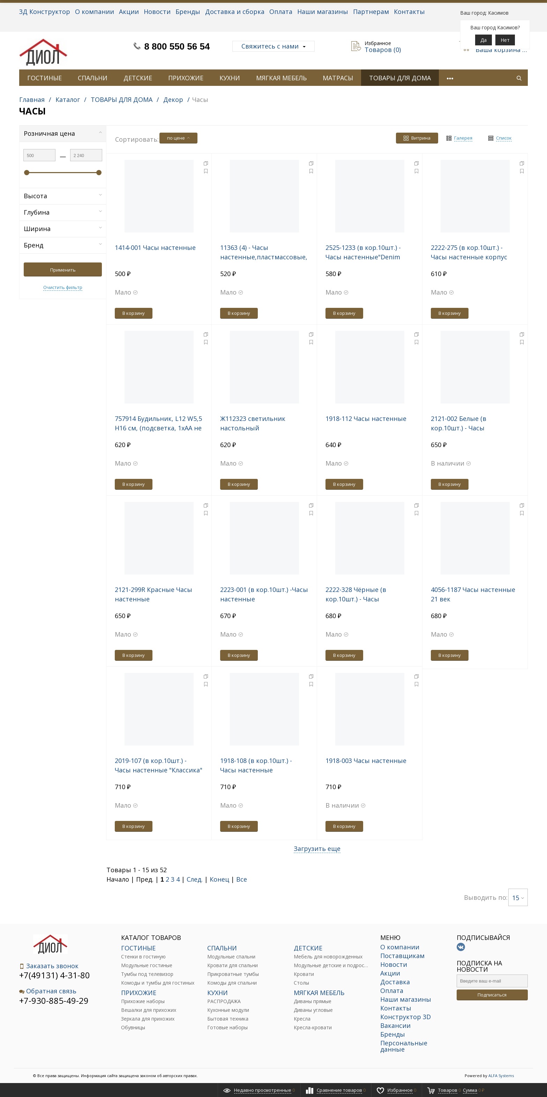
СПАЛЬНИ (92, 78)
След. (195, 879)
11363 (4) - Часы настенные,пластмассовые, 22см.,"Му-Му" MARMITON (263, 256)
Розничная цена (63, 133)
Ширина (63, 228)
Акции (129, 11)
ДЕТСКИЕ (137, 78)
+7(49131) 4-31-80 (54, 975)
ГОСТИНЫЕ (44, 78)
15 (518, 898)
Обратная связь (47, 991)
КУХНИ (229, 78)
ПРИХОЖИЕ (185, 78)
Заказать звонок (48, 966)
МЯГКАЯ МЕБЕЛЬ (281, 78)
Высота (63, 196)
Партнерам (371, 11)
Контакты (409, 11)
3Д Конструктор (44, 11)
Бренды (187, 11)
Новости (157, 11)
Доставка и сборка (234, 11)
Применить (63, 270)
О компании (94, 11)
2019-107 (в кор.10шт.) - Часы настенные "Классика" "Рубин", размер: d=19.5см (158, 770)
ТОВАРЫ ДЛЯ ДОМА (400, 78)
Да (483, 40)
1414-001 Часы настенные (155, 247)
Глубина (63, 212)
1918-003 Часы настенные (365, 760)
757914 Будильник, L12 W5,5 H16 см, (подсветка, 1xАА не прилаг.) (158, 428)
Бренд (63, 245)
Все (241, 879)
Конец (219, 879)
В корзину (133, 313)
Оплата (280, 11)
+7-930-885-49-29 (54, 1000)
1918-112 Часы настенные (365, 418)
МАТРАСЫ (338, 78)
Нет (505, 40)
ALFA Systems (501, 1075)
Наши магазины (322, 11)
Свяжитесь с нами (273, 46)
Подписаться (492, 995)
